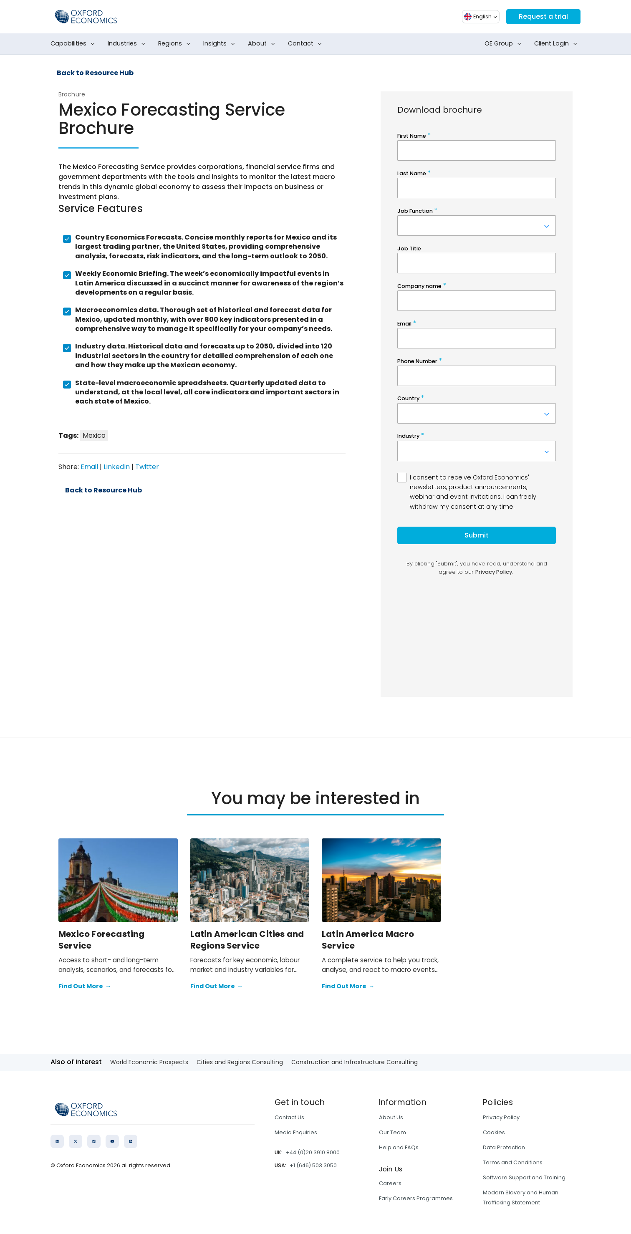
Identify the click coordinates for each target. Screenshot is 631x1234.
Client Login (557, 43)
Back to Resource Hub (95, 73)
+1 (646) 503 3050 (313, 1165)
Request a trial (543, 16)
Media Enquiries (296, 1132)
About (263, 43)
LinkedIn (116, 467)
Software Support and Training (524, 1177)
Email (89, 467)
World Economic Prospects (149, 1062)
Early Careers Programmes (416, 1198)
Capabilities (74, 43)
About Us (391, 1117)
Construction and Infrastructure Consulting (354, 1062)
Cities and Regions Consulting (240, 1062)
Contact (306, 43)
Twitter (147, 467)
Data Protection (504, 1147)
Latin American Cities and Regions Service (247, 939)
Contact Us (289, 1117)
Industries (128, 43)
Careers (390, 1183)
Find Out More (84, 986)
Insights (220, 43)
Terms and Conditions (513, 1162)
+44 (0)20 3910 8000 (313, 1152)
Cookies (494, 1132)
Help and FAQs (399, 1147)
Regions (176, 43)
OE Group (505, 43)
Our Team (392, 1132)
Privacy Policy (501, 1117)
